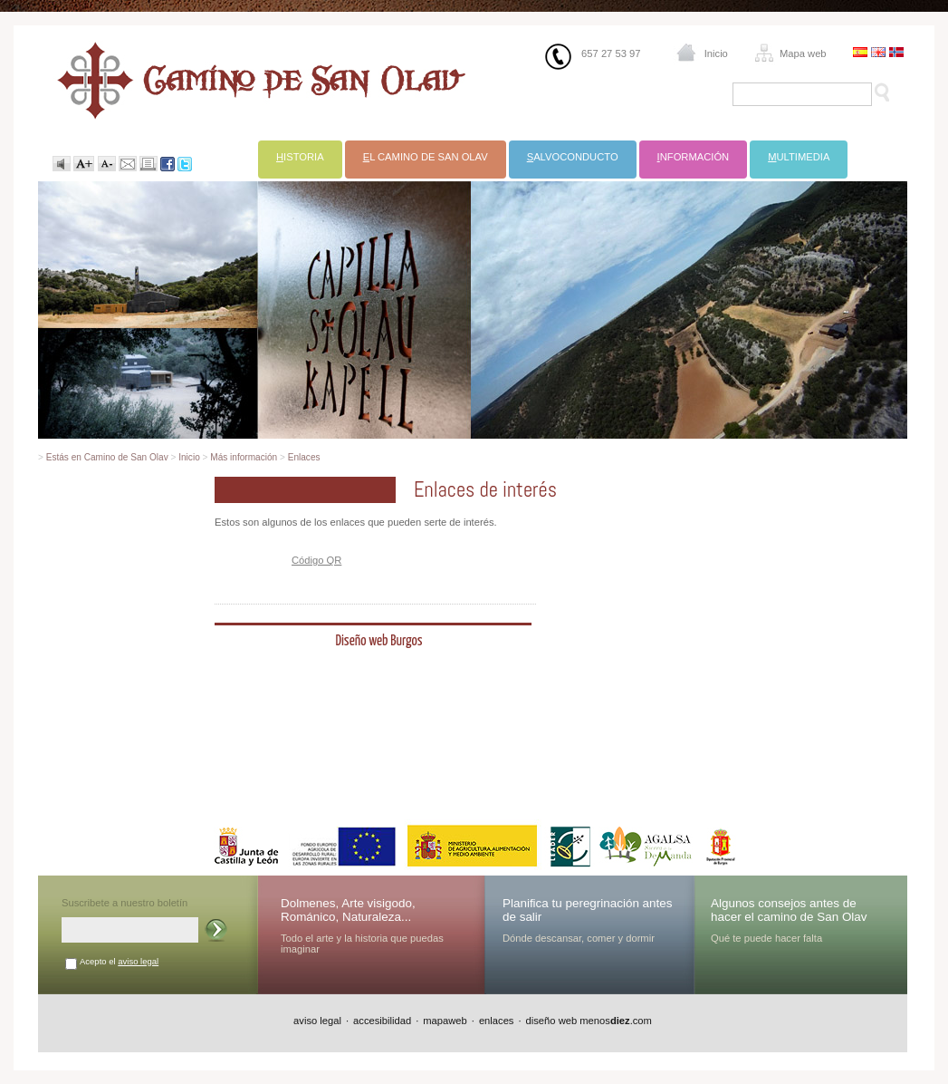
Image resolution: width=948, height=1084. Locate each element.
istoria (300, 156)
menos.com (615, 1020)
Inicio (716, 53)
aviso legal (138, 961)
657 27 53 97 (610, 53)
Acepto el (119, 961)
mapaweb (445, 1020)
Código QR (316, 560)
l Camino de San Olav (425, 156)
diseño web (552, 1020)
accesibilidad (382, 1020)
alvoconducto (572, 156)
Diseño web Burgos (378, 641)
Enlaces (304, 457)
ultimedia (798, 156)
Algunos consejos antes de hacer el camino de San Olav (789, 910)
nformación (693, 156)
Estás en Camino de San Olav (107, 457)
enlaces (496, 1020)
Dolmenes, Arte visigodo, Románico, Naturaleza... (348, 910)
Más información (243, 457)
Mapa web (803, 53)
